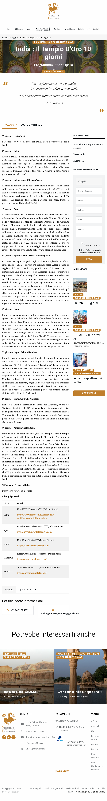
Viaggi (29, 30)
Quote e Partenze (31, 127)
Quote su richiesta (53, 74)
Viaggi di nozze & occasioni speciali (43, 30)
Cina (93, 733)
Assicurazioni (72, 790)
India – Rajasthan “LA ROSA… (86, 382)
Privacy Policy (85, 252)
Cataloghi (58, 30)
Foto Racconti (86, 30)
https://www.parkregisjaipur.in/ (33, 547)
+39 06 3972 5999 (20, 612)
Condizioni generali (53, 790)
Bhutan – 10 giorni (87, 305)
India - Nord (40, 44)
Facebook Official (35, 745)
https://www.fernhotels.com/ (31, 575)
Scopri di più (63, 773)
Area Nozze (71, 30)
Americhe (96, 728)
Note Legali (35, 790)
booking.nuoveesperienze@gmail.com (60, 615)
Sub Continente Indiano (60, 44)
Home (7, 30)
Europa (94, 751)
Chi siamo (18, 30)
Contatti (99, 30)
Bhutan (78, 297)
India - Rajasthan (84, 372)
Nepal (78, 329)
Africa (94, 723)
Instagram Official (35, 750)
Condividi (89, 395)
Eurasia (94, 746)
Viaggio (9, 127)
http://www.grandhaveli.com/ (32, 561)
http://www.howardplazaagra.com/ (34, 534)
